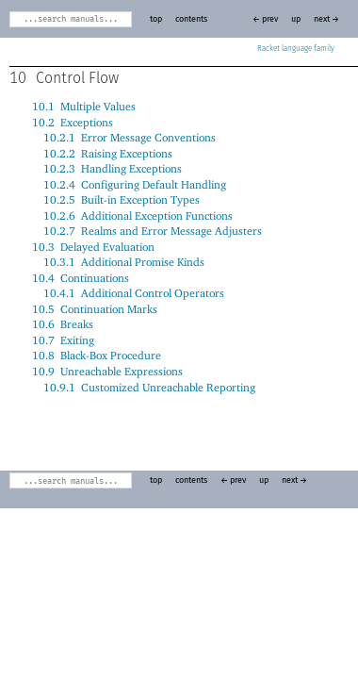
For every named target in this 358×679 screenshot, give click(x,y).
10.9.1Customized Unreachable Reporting (149, 387)
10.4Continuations (80, 278)
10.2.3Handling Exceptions (112, 168)
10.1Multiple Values (84, 106)
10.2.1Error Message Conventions (129, 137)
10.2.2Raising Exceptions (107, 153)
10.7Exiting (63, 340)
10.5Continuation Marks (94, 309)
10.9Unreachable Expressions (107, 371)
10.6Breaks (62, 324)
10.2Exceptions (72, 122)
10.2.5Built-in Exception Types (121, 199)
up (296, 19)
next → (326, 19)
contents (191, 19)
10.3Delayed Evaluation (93, 247)
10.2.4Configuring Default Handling (134, 184)
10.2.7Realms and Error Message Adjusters (152, 231)
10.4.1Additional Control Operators (133, 293)
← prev (265, 19)
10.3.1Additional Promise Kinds (123, 262)
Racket (295, 49)
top (156, 19)
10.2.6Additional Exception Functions (138, 215)
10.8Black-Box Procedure (96, 355)
